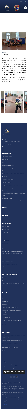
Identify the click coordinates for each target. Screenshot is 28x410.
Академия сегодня (6, 182)
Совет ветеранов (6, 317)
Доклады (4, 277)
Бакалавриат (5, 243)
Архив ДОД (5, 232)
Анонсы (4, 296)
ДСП (3, 280)
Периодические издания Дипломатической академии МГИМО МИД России (13, 346)
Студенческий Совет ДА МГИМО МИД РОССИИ (14, 168)
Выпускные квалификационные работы (12, 340)
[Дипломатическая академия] (7, 7)
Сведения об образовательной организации (13, 185)
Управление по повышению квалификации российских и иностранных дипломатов (12, 252)
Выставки (4, 314)
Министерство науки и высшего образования (12, 397)
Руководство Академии (8, 156)
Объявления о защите (7, 267)
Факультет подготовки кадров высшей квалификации (11, 311)
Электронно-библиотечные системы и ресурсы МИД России (13, 336)
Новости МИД (5, 301)
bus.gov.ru (4, 404)
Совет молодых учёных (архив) (9, 264)
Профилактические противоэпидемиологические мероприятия (13, 199)
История (4, 171)
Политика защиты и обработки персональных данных (13, 194)
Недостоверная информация (9, 191)
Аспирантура (5, 229)
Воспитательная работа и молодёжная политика (11, 321)
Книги (3, 350)
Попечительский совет (8, 165)
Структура (4, 162)
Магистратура (5, 226)
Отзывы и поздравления (8, 179)
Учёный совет (5, 159)
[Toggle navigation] (25, 7)
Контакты (5, 147)
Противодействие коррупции (9, 188)
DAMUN (4, 325)
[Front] (6, 131)
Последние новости (7, 299)
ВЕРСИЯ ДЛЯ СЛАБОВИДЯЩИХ (14, 372)
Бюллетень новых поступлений (10, 343)
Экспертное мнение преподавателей (11, 307)
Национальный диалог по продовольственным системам (14, 284)
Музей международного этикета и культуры (13, 173)
